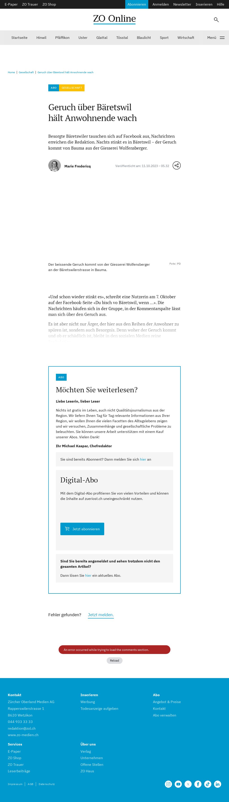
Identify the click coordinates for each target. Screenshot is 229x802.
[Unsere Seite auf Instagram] (168, 784)
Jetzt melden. (101, 614)
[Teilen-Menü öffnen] (177, 165)
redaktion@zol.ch (22, 728)
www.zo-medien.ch (23, 735)
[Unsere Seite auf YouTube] (178, 784)
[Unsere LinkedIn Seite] (217, 784)
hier (143, 459)
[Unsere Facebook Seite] (197, 784)
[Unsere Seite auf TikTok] (207, 784)
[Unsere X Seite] (188, 784)
